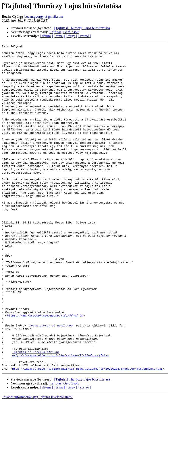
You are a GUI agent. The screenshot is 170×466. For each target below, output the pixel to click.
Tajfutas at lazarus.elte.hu (35, 414)
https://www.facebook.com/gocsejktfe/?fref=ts (45, 370)
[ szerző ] (84, 36)
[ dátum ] (46, 36)
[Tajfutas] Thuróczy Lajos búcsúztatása (82, 28)
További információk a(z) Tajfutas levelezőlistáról (37, 462)
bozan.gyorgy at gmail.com (43, 16)
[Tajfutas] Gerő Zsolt (64, 32)
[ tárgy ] (71, 36)
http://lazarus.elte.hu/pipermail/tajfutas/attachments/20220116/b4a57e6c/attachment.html (87, 434)
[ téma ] (59, 36)
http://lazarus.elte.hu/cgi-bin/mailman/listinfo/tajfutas (60, 418)
